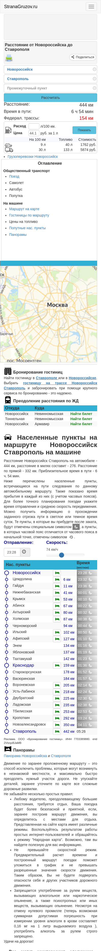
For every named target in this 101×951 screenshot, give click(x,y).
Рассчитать (50, 98)
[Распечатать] (9, 60)
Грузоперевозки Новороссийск (33, 157)
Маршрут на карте (24, 209)
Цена (17, 133)
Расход (19, 126)
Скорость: (57, 542)
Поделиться (84, 57)
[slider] (61, 555)
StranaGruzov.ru (20, 6)
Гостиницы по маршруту (29, 215)
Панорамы (18, 235)
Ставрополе (47, 378)
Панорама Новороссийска (25, 756)
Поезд (14, 176)
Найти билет (81, 414)
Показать (84, 130)
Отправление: (18, 542)
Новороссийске (82, 378)
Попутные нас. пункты (27, 228)
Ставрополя (61, 756)
